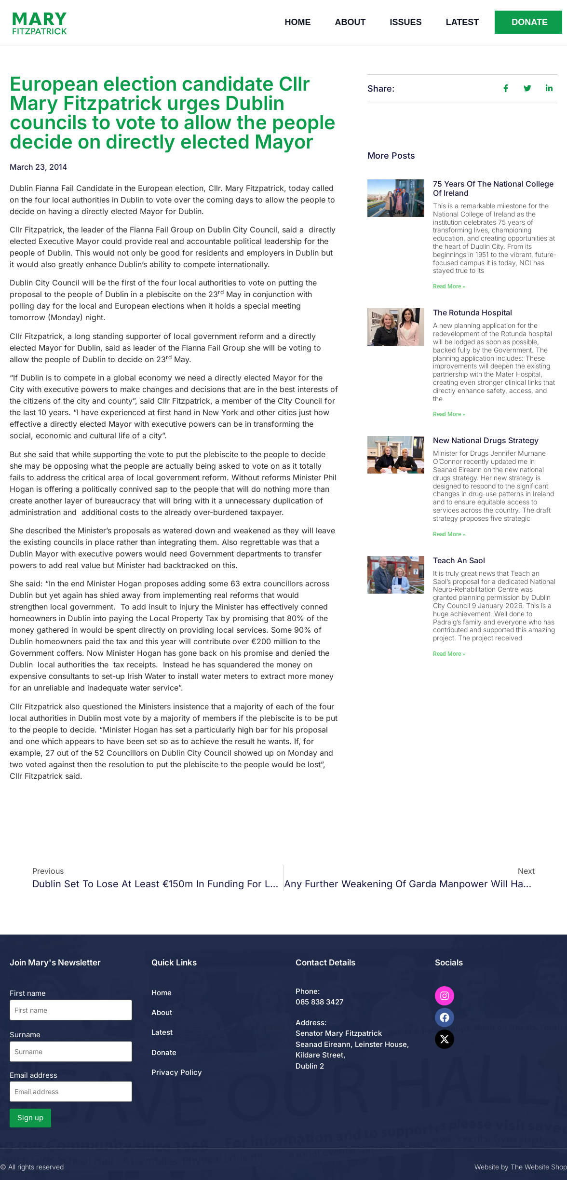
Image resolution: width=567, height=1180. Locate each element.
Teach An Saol (459, 560)
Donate (163, 1052)
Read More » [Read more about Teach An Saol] (449, 654)
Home (298, 22)
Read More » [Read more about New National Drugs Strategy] (449, 534)
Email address (71, 1086)
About (350, 22)
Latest (462, 22)
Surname (25, 1034)
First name (28, 993)
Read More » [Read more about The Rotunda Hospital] (449, 414)
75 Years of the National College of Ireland (493, 188)
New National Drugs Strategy (486, 440)
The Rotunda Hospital (472, 312)
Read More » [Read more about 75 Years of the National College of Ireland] (449, 286)
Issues (406, 22)
